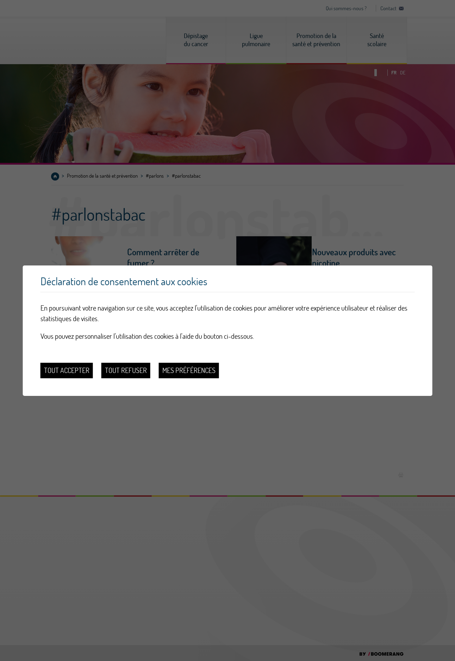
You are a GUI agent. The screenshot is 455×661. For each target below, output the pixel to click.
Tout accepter (66, 370)
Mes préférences (189, 370)
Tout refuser (126, 370)
